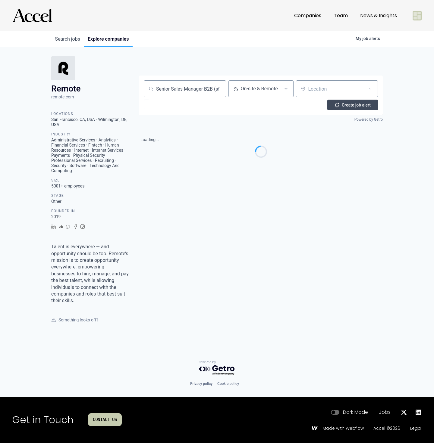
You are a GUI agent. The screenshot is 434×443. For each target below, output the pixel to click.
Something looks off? (74, 320)
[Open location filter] (370, 88)
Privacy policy (201, 384)
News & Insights (378, 15)
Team (341, 15)
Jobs (385, 412)
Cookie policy (228, 384)
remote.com (62, 96)
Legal (416, 428)
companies (111, 39)
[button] (164, 104)
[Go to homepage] (32, 15)
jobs (68, 39)
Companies (307, 15)
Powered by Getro (368, 119)
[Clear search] (218, 88)
